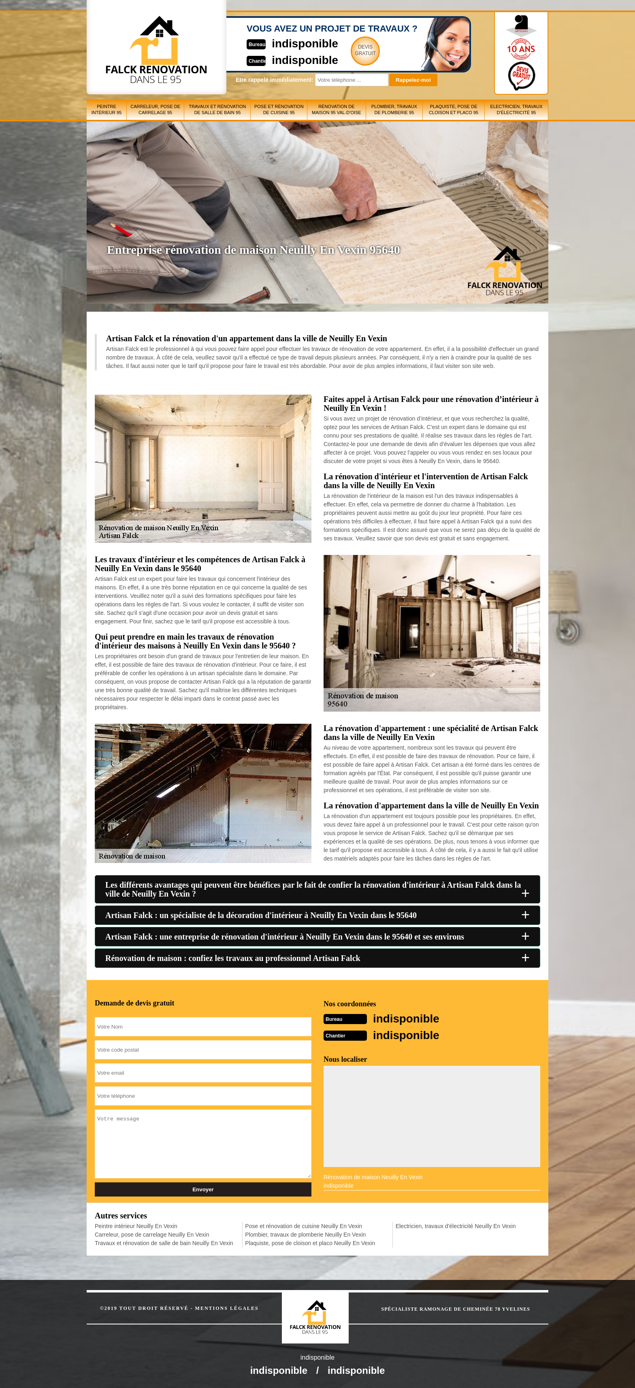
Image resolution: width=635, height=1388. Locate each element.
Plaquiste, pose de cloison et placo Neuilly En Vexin (310, 1242)
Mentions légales (227, 1307)
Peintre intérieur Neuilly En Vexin (136, 1225)
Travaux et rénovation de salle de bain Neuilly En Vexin (164, 1242)
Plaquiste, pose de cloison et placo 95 (453, 109)
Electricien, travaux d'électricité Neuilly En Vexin (456, 1225)
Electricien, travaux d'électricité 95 (516, 109)
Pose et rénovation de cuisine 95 (279, 109)
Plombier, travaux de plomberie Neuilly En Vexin (305, 1234)
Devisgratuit (355, 50)
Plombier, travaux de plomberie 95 (394, 109)
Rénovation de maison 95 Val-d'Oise (336, 109)
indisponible (293, 43)
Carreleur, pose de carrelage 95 (155, 109)
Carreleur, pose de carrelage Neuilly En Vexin (152, 1234)
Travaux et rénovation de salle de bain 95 (217, 109)
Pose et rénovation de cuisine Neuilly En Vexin (303, 1225)
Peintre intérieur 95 (107, 109)
